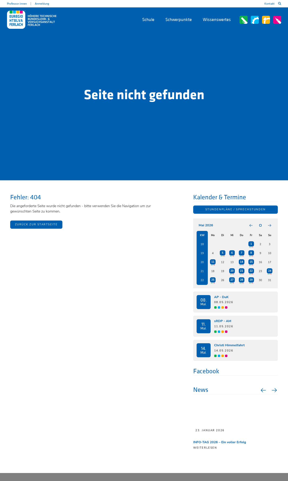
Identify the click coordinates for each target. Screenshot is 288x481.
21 (241, 271)
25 (212, 280)
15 (251, 262)
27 (231, 280)
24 (269, 271)
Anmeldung (42, 4)
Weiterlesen (205, 447)
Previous (263, 390)
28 (241, 280)
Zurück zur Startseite (36, 225)
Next (275, 390)
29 (251, 280)
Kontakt (269, 4)
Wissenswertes (217, 19)
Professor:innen (17, 4)
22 (251, 271)
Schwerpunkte (178, 19)
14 (241, 262)
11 (212, 262)
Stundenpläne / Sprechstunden (235, 209)
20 (231, 271)
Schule (148, 19)
